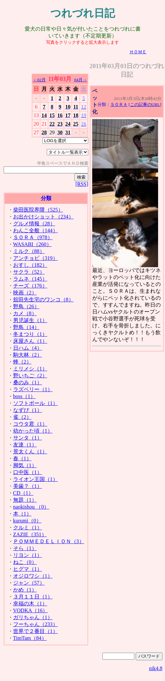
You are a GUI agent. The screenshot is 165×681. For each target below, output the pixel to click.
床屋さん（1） (30, 341)
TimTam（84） (30, 638)
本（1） (22, 514)
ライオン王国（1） (35, 479)
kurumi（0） (27, 520)
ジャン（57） (29, 583)
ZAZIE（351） (30, 534)
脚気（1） (25, 465)
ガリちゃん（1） (33, 617)
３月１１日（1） (33, 596)
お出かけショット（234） (43, 216)
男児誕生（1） (30, 320)
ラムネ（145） (30, 279)
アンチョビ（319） (35, 258)
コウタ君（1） (30, 424)
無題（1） (25, 500)
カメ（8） (25, 313)
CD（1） (23, 493)
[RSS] (81, 184)
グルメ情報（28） (34, 223)
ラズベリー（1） (33, 389)
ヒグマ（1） (27, 569)
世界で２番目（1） (35, 631)
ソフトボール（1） (35, 403)
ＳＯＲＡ (118, 104)
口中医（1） (27, 472)
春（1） (22, 458)
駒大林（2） (27, 355)
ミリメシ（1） (30, 368)
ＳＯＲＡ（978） (33, 237)
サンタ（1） (27, 438)
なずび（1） (27, 410)
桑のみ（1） (27, 382)
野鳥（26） (26, 306)
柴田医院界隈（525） (38, 210)
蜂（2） (22, 362)
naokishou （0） (31, 507)
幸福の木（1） (30, 603)
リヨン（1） (27, 555)
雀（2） (22, 417)
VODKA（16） (30, 610)
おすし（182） (30, 265)
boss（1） (24, 396)
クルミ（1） (27, 527)
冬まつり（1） (30, 334)
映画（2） (25, 292)
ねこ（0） (25, 562)
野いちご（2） (30, 375)
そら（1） (25, 548)
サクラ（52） (29, 272)
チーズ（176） (30, 286)
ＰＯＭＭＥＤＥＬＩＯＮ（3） (48, 541)
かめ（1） (25, 590)
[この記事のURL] (144, 104)
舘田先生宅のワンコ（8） (43, 299)
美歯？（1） (27, 486)
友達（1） (25, 444)
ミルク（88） (29, 251)
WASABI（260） (32, 244)
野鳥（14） (26, 327)
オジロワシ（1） (33, 576)
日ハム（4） (27, 348)
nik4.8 (155, 668)
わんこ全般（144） (35, 230)
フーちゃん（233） (35, 624)
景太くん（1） (30, 451)
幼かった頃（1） (33, 431)
